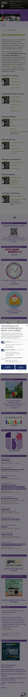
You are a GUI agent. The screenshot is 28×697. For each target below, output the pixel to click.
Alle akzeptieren (21, 367)
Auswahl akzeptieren (8, 367)
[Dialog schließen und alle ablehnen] (27, 325)
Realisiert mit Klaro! (22, 370)
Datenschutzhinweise (10, 337)
